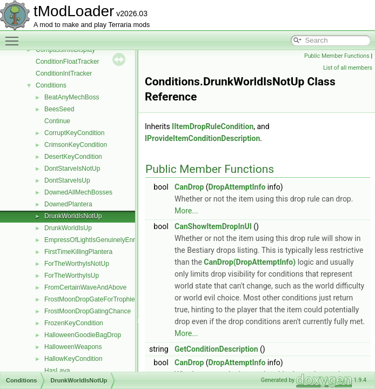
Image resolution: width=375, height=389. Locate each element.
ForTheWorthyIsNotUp (76, 263)
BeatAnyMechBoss (71, 97)
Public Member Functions (337, 55)
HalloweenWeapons (73, 347)
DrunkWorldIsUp (68, 228)
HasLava (57, 370)
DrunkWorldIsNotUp (73, 216)
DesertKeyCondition (73, 156)
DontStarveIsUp (67, 180)
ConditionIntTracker (64, 73)
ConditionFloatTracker (67, 61)
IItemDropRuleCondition (212, 126)
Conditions (51, 85)
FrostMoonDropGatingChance (87, 311)
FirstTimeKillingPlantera (78, 252)
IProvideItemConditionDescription (202, 138)
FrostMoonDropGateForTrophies (91, 299)
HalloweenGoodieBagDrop (82, 335)
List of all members (347, 67)
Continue (57, 121)
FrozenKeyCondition (73, 323)
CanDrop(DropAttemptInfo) (250, 262)
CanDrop (189, 187)
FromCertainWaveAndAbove (85, 287)
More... (186, 210)
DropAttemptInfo (237, 187)
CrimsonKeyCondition (75, 145)
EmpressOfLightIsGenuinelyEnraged (97, 240)
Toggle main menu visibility (14, 36)
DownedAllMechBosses (78, 192)
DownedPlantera (68, 204)
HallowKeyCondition (73, 359)
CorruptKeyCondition (74, 133)
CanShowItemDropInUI (213, 226)
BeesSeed (59, 109)
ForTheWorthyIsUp (71, 275)
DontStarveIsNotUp (72, 168)
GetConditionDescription (216, 349)
